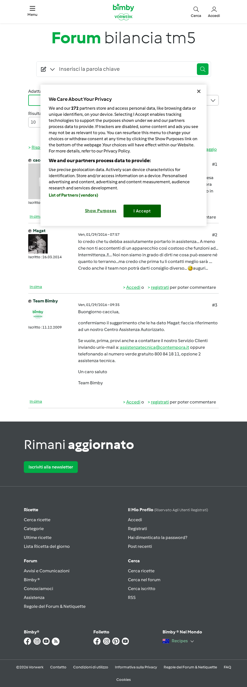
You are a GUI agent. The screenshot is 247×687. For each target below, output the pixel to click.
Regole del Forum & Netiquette (55, 606)
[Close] (199, 91)
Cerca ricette (37, 519)
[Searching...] (125, 69)
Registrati (137, 528)
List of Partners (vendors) (73, 195)
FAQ (227, 667)
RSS (132, 597)
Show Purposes (101, 210)
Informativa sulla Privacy (136, 667)
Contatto (58, 667)
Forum (30, 560)
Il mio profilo (168, 509)
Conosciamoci (38, 588)
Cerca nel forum (144, 579)
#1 (214, 164)
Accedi (133, 287)
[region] (123, 155)
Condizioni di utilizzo (90, 667)
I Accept (142, 211)
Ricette (31, 509)
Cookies (123, 679)
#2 (214, 234)
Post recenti (140, 546)
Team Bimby (45, 301)
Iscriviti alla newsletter (51, 467)
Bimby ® (32, 579)
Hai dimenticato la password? (157, 537)
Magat (39, 230)
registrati (160, 287)
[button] (32, 11)
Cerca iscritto (141, 588)
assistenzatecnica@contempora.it (154, 347)
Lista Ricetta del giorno (47, 546)
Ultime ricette (38, 537)
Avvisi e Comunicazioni (47, 570)
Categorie (34, 528)
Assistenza (34, 597)
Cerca (134, 560)
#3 (214, 305)
